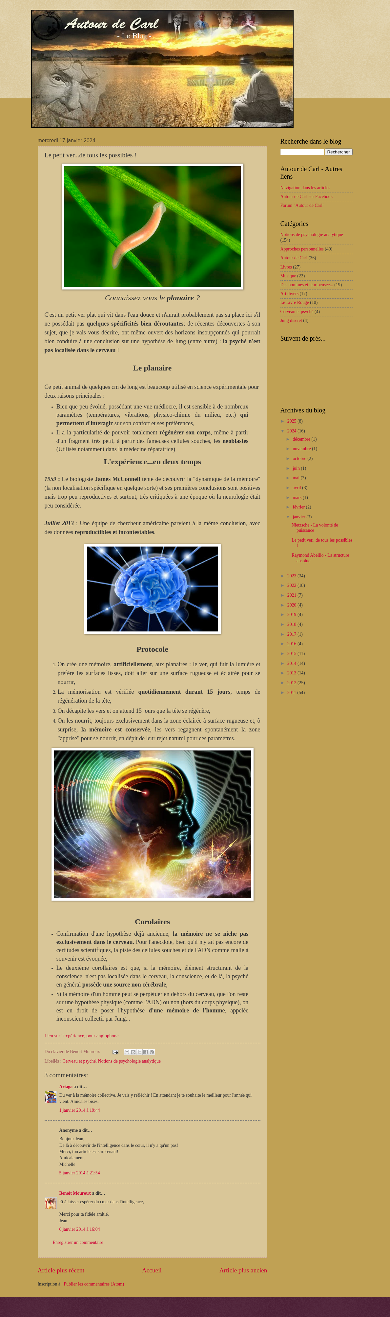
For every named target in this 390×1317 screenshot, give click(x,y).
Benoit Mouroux (75, 1193)
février (299, 507)
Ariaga (66, 1086)
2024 (292, 431)
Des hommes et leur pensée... (306, 284)
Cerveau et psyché (79, 1061)
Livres (286, 267)
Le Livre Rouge (294, 302)
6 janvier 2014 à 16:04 (79, 1229)
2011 (292, 692)
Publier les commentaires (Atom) (94, 1284)
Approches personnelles (302, 249)
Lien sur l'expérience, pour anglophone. (82, 1035)
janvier (299, 516)
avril (297, 487)
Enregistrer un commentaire (78, 1242)
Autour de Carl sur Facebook (306, 196)
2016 (292, 643)
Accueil (152, 1270)
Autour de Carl (294, 257)
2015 (292, 653)
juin (297, 468)
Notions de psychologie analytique (129, 1061)
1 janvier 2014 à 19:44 (79, 1110)
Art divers (289, 293)
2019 (292, 614)
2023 (292, 575)
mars (297, 497)
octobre (300, 458)
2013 (292, 672)
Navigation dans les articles (305, 187)
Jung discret (291, 320)
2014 (292, 663)
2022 (292, 585)
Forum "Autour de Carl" (302, 205)
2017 (292, 634)
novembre (302, 448)
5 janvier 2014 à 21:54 (79, 1172)
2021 (292, 595)
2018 (292, 624)
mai (296, 477)
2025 (292, 421)
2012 (292, 682)
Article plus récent (61, 1270)
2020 (292, 605)
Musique (288, 275)
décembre (302, 439)
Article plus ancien (243, 1270)
